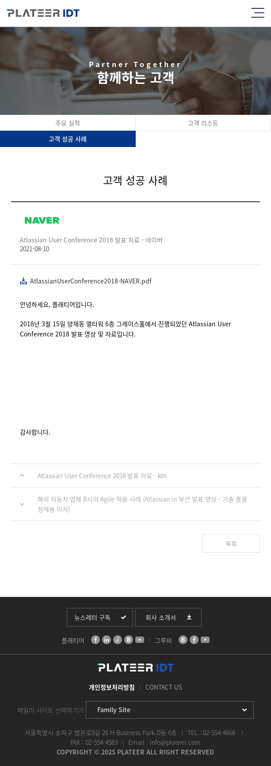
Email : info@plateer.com (164, 742)
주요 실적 (67, 122)
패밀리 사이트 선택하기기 (50, 709)
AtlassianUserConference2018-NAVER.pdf (91, 280)
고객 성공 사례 (68, 138)
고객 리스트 (203, 122)
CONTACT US (163, 687)
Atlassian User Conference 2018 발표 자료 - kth (102, 475)
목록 (231, 543)
